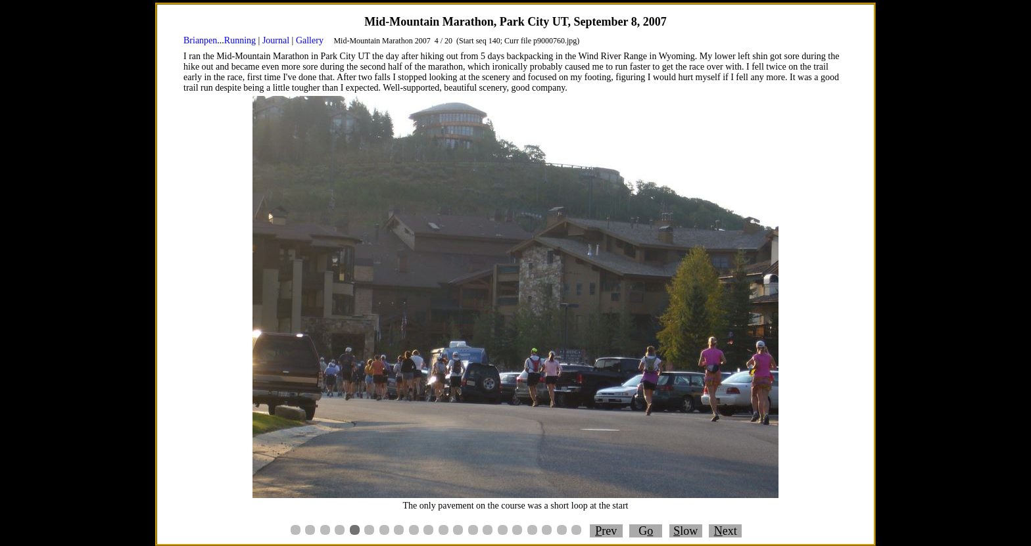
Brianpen (200, 40)
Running (240, 40)
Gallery (310, 40)
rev (606, 530)
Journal (275, 40)
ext (725, 530)
